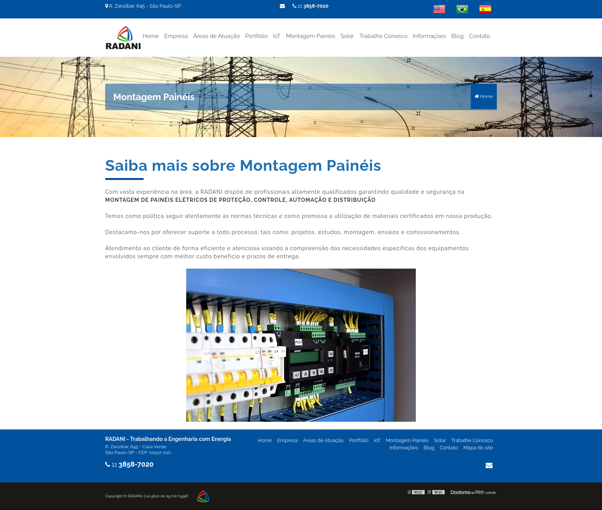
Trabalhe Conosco (383, 36)
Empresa (176, 36)
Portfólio (256, 36)
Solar (347, 36)
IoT (277, 36)
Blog (458, 36)
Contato (479, 36)
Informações (429, 36)
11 (311, 6)
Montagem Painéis (310, 36)
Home (150, 36)
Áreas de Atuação (216, 36)
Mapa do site (478, 448)
